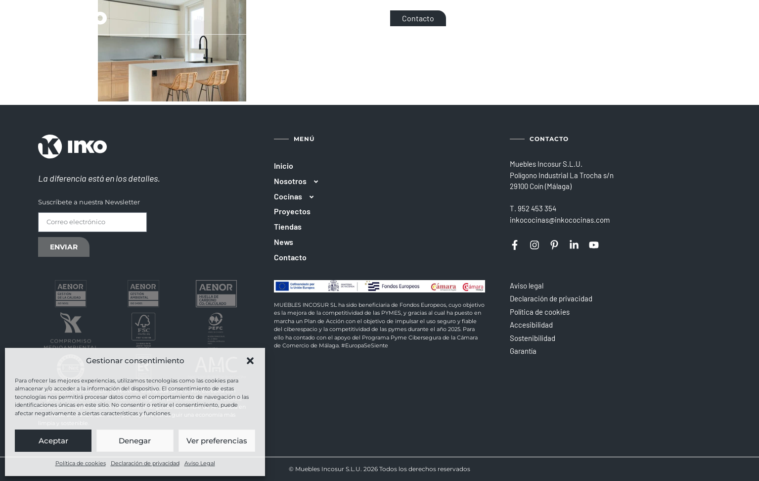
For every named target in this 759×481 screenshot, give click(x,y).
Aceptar (53, 440)
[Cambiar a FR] (698, 18)
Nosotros (301, 181)
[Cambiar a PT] (713, 18)
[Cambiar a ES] (668, 18)
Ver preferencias (216, 440)
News (283, 241)
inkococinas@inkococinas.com (560, 219)
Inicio (283, 165)
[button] (250, 361)
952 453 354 (537, 208)
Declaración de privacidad (145, 463)
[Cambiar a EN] (683, 18)
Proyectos (292, 211)
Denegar (135, 440)
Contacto (290, 257)
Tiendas (288, 226)
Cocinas (298, 197)
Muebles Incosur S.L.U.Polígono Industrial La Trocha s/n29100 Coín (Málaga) (562, 175)
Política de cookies (80, 463)
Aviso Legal (199, 463)
